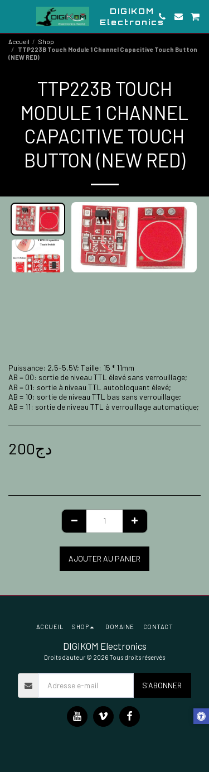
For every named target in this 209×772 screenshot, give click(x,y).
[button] (12, 16)
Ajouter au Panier (104, 558)
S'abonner (162, 685)
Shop (46, 41)
